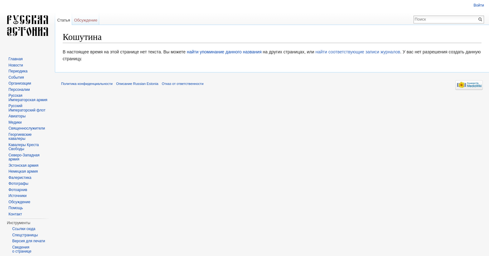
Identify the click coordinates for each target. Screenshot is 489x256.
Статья (63, 20)
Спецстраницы (25, 235)
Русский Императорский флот (26, 108)
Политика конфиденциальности (87, 84)
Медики (15, 122)
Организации (19, 83)
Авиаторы (17, 116)
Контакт (15, 214)
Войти (478, 5)
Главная (15, 59)
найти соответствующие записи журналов (357, 51)
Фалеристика (19, 177)
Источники (17, 196)
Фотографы (18, 183)
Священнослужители (26, 128)
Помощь (15, 208)
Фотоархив (17, 190)
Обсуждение (85, 20)
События (16, 77)
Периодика (17, 71)
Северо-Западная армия (24, 157)
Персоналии (19, 89)
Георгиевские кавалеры (19, 136)
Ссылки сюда (23, 229)
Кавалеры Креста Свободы (23, 147)
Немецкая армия (23, 171)
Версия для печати (28, 241)
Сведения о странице (21, 249)
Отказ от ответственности (183, 84)
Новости (15, 65)
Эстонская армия (23, 165)
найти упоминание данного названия (224, 51)
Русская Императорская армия (27, 97)
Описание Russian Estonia (137, 84)
